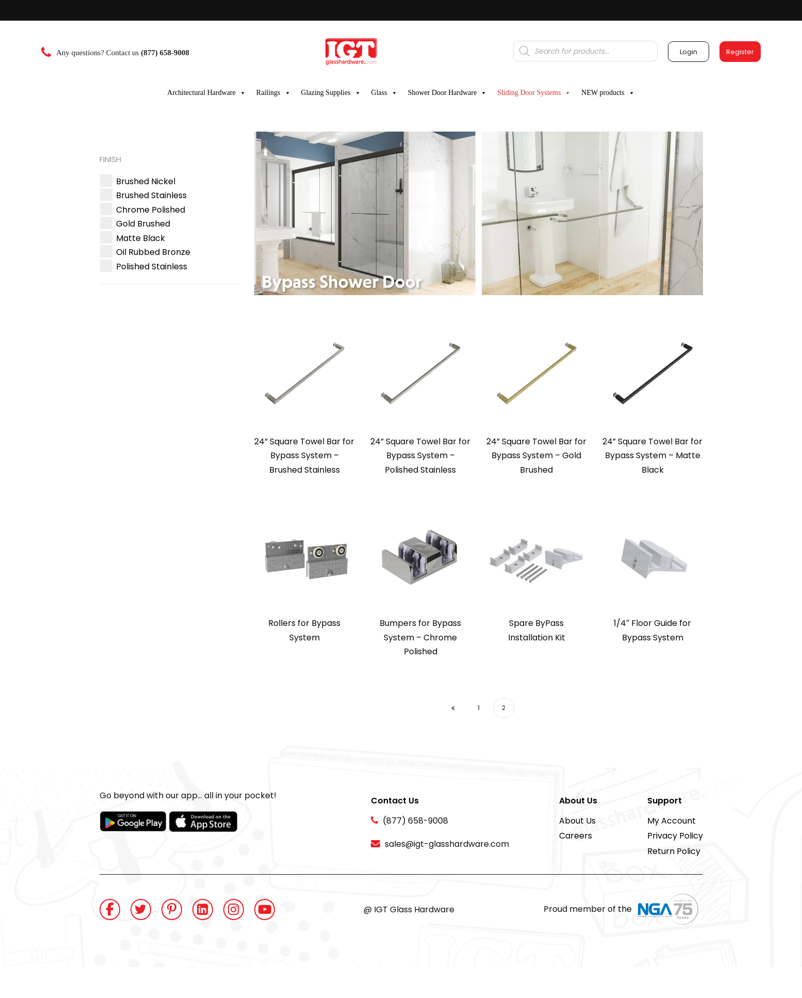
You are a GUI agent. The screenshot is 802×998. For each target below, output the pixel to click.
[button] (146, 181)
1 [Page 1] (479, 707)
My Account (671, 821)
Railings (273, 93)
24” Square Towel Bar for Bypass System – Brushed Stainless (304, 456)
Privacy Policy (675, 836)
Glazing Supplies (331, 93)
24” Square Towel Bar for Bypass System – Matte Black (652, 456)
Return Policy (673, 851)
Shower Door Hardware (447, 93)
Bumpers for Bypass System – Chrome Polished (420, 637)
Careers (575, 836)
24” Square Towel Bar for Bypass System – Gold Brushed (536, 456)
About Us (577, 821)
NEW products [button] (607, 93)
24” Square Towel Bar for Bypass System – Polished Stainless (420, 456)
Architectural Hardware (206, 93)
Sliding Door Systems (534, 93)
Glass (384, 93)
